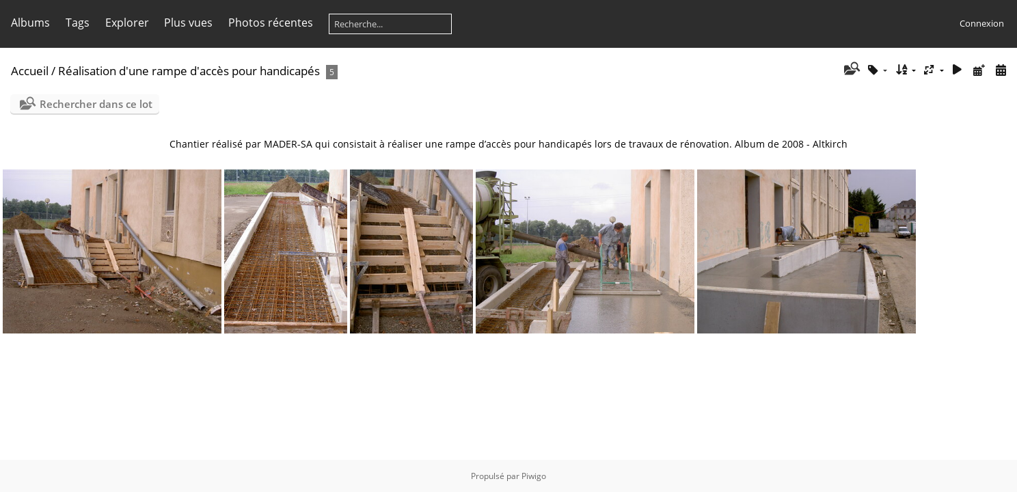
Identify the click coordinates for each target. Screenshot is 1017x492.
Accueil (30, 71)
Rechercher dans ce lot (96, 104)
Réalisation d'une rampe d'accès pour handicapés (189, 71)
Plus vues (188, 22)
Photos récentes (270, 22)
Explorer (127, 22)
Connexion (982, 23)
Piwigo (533, 476)
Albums (30, 22)
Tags (78, 22)
